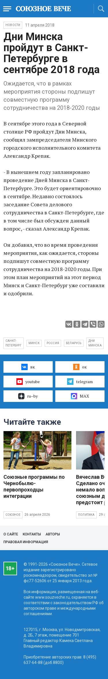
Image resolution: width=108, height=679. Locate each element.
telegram (80, 381)
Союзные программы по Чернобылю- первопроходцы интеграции (34, 486)
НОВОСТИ (12, 25)
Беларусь (74, 343)
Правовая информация (25, 542)
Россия (53, 343)
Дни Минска (95, 343)
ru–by (28, 396)
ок (80, 367)
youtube (28, 381)
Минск (34, 343)
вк (28, 367)
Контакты (32, 534)
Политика (86, 514)
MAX (80, 396)
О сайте (10, 534)
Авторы (53, 534)
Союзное (12, 514)
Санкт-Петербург (13, 343)
